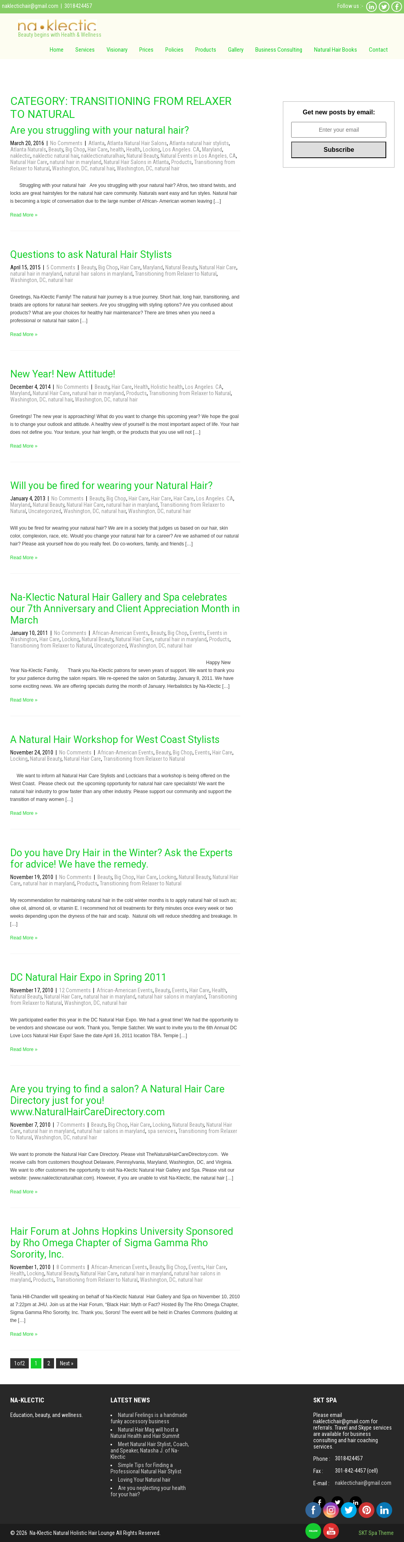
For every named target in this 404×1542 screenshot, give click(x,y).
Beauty (56, 149)
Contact (378, 49)
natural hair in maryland (75, 162)
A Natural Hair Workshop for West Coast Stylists (115, 739)
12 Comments (75, 990)
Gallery (235, 49)
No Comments (67, 143)
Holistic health (167, 387)
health (117, 149)
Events (197, 633)
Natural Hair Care (28, 162)
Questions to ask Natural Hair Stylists (91, 254)
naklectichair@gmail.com (30, 6)
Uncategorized (44, 511)
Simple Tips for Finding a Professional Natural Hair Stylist (145, 1468)
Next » (66, 1363)
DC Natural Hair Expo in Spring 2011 (88, 977)
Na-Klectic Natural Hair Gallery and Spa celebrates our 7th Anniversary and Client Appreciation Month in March (125, 609)
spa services (162, 1131)
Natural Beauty (142, 156)
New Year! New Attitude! (62, 374)
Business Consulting (278, 49)
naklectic (20, 156)
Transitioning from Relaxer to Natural (176, 274)
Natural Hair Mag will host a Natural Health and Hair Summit (145, 1432)
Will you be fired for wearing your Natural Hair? (111, 485)
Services (85, 49)
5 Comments (62, 267)
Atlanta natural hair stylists (199, 143)
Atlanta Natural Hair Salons (137, 143)
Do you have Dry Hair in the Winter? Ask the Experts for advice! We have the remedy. (121, 858)
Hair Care (98, 149)
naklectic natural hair (56, 156)
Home (57, 49)
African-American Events (120, 633)
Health (133, 149)
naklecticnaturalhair (102, 156)
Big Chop (75, 149)
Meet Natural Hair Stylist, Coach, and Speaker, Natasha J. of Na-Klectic (149, 1450)
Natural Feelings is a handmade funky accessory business (148, 1418)
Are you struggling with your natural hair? (99, 130)
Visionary (117, 49)
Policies (174, 49)
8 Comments (71, 1267)
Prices (146, 49)
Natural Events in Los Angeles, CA (198, 156)
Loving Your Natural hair (144, 1480)
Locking (151, 149)
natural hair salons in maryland (98, 274)
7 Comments (71, 1125)
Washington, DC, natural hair (83, 168)
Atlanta (96, 143)
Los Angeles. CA (181, 149)
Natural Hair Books (335, 49)
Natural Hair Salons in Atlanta (136, 162)
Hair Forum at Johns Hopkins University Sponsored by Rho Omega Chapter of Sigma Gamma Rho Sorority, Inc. (121, 1243)
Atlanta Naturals (28, 149)
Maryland (212, 149)
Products (205, 49)
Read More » (23, 215)
